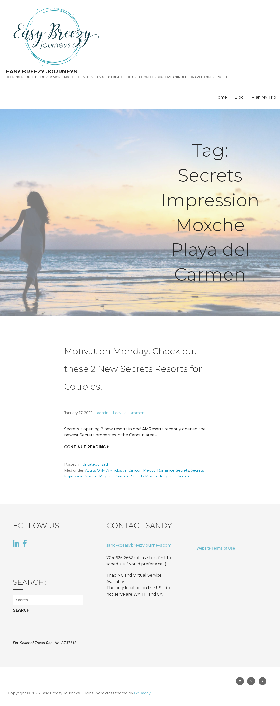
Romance (165, 470)
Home (221, 97)
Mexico (149, 470)
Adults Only (95, 470)
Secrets (182, 470)
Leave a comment (129, 413)
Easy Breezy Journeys (41, 71)
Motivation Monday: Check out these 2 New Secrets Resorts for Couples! (133, 369)
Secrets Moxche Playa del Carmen (160, 476)
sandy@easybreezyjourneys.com (138, 545)
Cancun (134, 470)
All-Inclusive (116, 470)
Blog (239, 97)
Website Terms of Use (216, 548)
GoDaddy (142, 693)
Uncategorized (95, 464)
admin (102, 413)
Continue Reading (85, 447)
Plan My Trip (264, 97)
